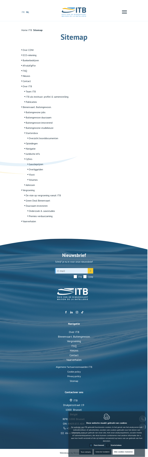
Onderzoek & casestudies (42, 210)
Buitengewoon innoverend (39, 122)
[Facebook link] (66, 312)
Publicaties (31, 101)
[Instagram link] (77, 312)
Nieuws (26, 75)
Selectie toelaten (102, 449)
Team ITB (31, 91)
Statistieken (116, 442)
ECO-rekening (29, 55)
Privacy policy (74, 376)
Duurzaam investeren (37, 205)
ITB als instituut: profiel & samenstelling (47, 96)
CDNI (90, 276)
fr (23, 12)
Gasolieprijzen (36, 164)
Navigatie (31, 148)
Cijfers (29, 159)
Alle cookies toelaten (123, 449)
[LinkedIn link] (71, 312)
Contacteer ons (74, 392)
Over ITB (27, 86)
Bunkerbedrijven (31, 60)
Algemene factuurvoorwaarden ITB (74, 366)
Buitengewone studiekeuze (39, 127)
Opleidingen (32, 143)
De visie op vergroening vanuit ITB (43, 195)
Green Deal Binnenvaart (38, 200)
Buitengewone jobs (35, 112)
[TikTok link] (82, 312)
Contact (27, 81)
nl (27, 12)
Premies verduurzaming (40, 216)
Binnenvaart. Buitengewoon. (37, 107)
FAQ (25, 70)
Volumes (33, 179)
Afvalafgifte (29, 65)
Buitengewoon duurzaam (38, 117)
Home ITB (26, 30)
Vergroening (29, 190)
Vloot (32, 174)
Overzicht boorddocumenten (43, 138)
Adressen (30, 184)
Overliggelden (36, 169)
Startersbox (32, 133)
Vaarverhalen (29, 221)
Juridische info (33, 153)
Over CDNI (28, 49)
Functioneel (99, 442)
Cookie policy (74, 371)
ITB (80, 276)
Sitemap (74, 380)
